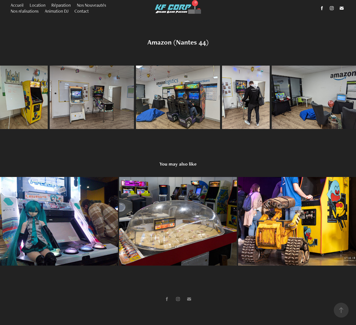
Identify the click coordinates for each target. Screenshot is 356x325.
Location (37, 5)
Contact (81, 11)
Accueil (17, 5)
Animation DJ (56, 11)
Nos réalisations (25, 11)
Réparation (61, 5)
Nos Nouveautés (91, 5)
